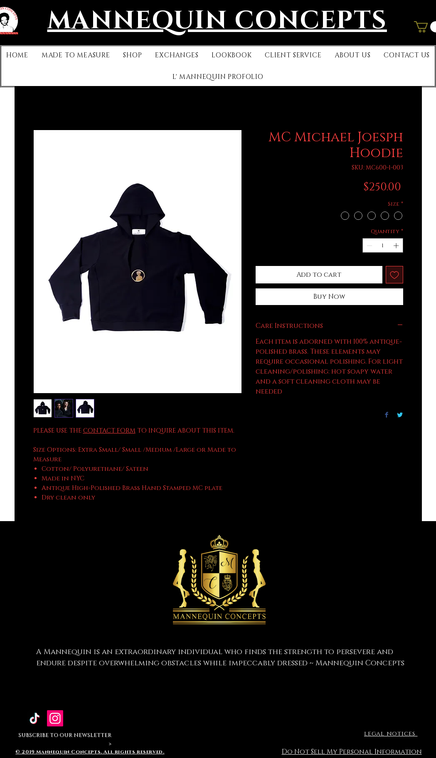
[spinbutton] (382, 246)
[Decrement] (369, 246)
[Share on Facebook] (386, 415)
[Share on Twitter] (400, 415)
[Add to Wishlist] (394, 274)
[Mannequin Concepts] (55, 718)
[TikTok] (35, 718)
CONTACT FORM (109, 430)
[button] (76, 55)
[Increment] (397, 246)
